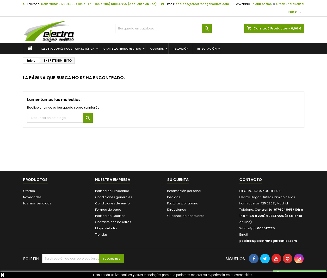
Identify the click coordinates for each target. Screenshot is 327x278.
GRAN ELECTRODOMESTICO (122, 49)
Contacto (250, 179)
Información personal (184, 191)
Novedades (32, 197)
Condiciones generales (113, 197)
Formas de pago (108, 209)
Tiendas (101, 234)
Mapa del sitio (106, 228)
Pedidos (173, 197)
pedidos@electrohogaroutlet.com (202, 4)
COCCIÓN (157, 49)
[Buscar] (164, 28)
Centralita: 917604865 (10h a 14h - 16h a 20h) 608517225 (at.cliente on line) (99, 4)
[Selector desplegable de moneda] (295, 12)
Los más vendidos (37, 203)
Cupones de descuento (185, 216)
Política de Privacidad (112, 191)
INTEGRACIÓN (206, 49)
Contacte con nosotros (113, 222)
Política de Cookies (110, 216)
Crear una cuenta (290, 4)
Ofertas (29, 191)
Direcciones (176, 209)
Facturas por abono (182, 203)
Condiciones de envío (112, 203)
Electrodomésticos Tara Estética (67, 49)
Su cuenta (178, 179)
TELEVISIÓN (180, 49)
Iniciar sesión (262, 4)
